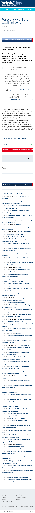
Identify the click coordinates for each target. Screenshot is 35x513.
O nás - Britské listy (6, 494)
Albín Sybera (12, 319)
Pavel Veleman (13, 475)
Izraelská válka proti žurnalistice (17, 302)
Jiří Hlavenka (12, 231)
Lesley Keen (12, 224)
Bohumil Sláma (13, 345)
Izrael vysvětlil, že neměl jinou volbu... (19, 477)
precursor (19, 333)
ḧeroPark (18, 224)
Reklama (4, 499)
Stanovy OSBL (19, 494)
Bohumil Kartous (13, 196)
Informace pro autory (21, 497)
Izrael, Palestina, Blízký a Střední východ (15, 138)
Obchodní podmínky (7, 501)
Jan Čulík (11, 298)
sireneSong (19, 444)
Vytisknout (6, 145)
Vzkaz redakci (19, 495)
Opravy (4, 497)
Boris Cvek (12, 269)
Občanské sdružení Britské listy (20, 506)
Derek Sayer (12, 314)
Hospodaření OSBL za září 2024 (16, 236)
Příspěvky (18, 499)
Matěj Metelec (12, 227)
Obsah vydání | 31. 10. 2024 (12, 193)
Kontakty (4, 495)
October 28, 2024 (17, 100)
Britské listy (14, 3)
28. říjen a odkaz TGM (23, 345)
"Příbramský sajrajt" (23, 475)
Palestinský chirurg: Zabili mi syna (18, 418)
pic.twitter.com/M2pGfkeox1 (19, 90)
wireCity (18, 267)
